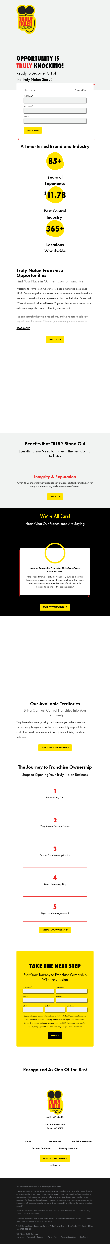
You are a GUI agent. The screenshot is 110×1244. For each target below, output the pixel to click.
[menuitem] (19, 1237)
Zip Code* (71, 1005)
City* (25, 1005)
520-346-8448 (55, 1117)
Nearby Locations (68, 1148)
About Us (55, 339)
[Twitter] (44, 1170)
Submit (55, 1035)
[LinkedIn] (72, 1170)
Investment (55, 1141)
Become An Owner (41, 1148)
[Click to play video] (55, 386)
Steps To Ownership (55, 929)
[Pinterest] (65, 1170)
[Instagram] (58, 1170)
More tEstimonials (55, 607)
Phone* (59, 996)
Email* (26, 116)
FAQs (28, 1141)
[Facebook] (37, 1170)
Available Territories (55, 747)
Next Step (33, 130)
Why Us (55, 496)
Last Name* (28, 106)
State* (47, 1005)
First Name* (28, 96)
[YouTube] (51, 1170)
